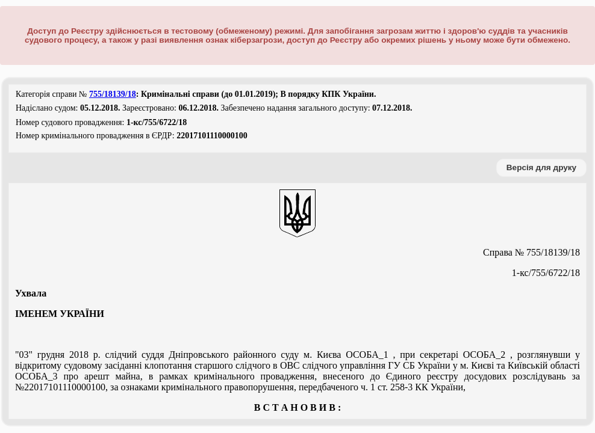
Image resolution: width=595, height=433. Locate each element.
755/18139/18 (112, 94)
